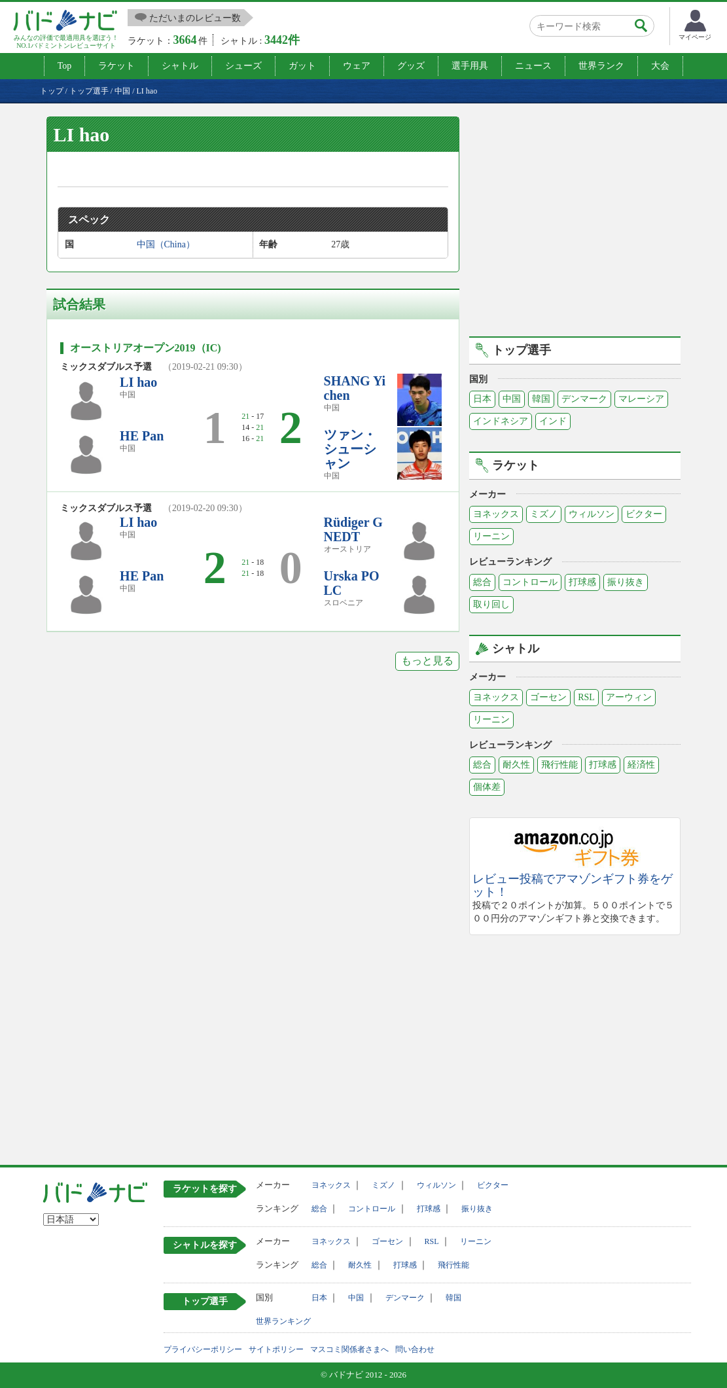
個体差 (487, 787)
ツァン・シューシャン (350, 449)
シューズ (243, 66)
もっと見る (427, 660)
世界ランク (601, 66)
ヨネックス (496, 514)
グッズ (411, 66)
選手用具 (470, 66)
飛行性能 (559, 765)
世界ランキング (283, 1321)
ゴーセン (548, 697)
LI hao (138, 382)
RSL (586, 697)
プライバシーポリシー (203, 1349)
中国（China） (166, 244)
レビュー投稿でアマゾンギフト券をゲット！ (572, 886)
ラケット (116, 66)
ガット (302, 66)
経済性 (641, 765)
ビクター (644, 514)
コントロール (530, 582)
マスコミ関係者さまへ (349, 1349)
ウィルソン (591, 514)
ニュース (533, 66)
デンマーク (584, 399)
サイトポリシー (276, 1349)
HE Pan (142, 436)
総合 (482, 582)
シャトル (180, 66)
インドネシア (500, 421)
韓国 (541, 399)
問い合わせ (414, 1349)
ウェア (356, 66)
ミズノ (544, 514)
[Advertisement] (579, 224)
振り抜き (625, 582)
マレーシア (641, 399)
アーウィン (629, 697)
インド (553, 421)
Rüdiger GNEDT (353, 529)
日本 (482, 399)
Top (65, 66)
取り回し (491, 604)
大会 (660, 66)
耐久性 (516, 765)
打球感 (582, 582)
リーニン (491, 536)
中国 (512, 399)
